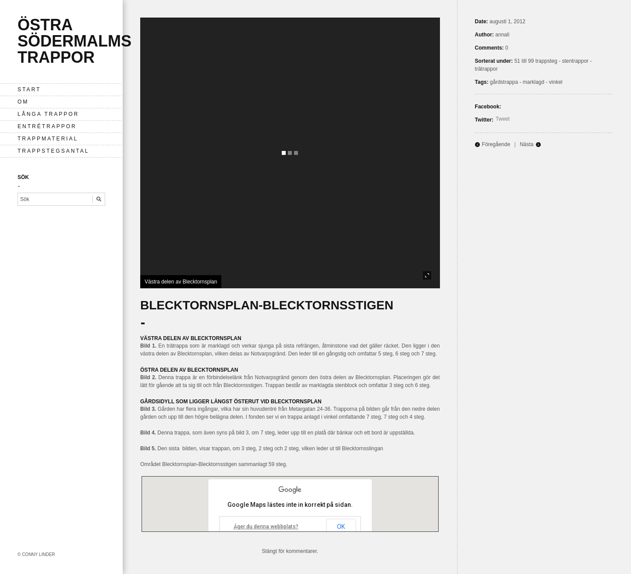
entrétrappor (47, 126)
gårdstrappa (504, 82)
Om (23, 102)
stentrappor (575, 61)
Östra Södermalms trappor (74, 41)
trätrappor (486, 69)
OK (341, 526)
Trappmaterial (48, 139)
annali (502, 35)
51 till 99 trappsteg (535, 61)
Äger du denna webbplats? (266, 527)
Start (29, 89)
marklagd (533, 82)
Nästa (526, 144)
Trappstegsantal (53, 151)
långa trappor (48, 114)
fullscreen (427, 275)
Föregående (496, 144)
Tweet (503, 119)
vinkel (556, 82)
